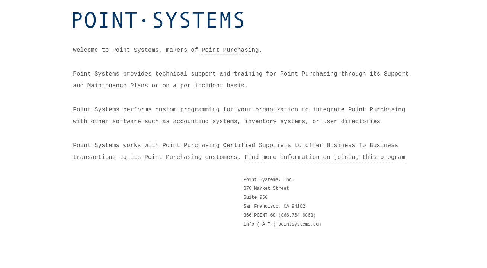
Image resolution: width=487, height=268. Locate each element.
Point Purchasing (230, 49)
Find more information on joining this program (324, 157)
